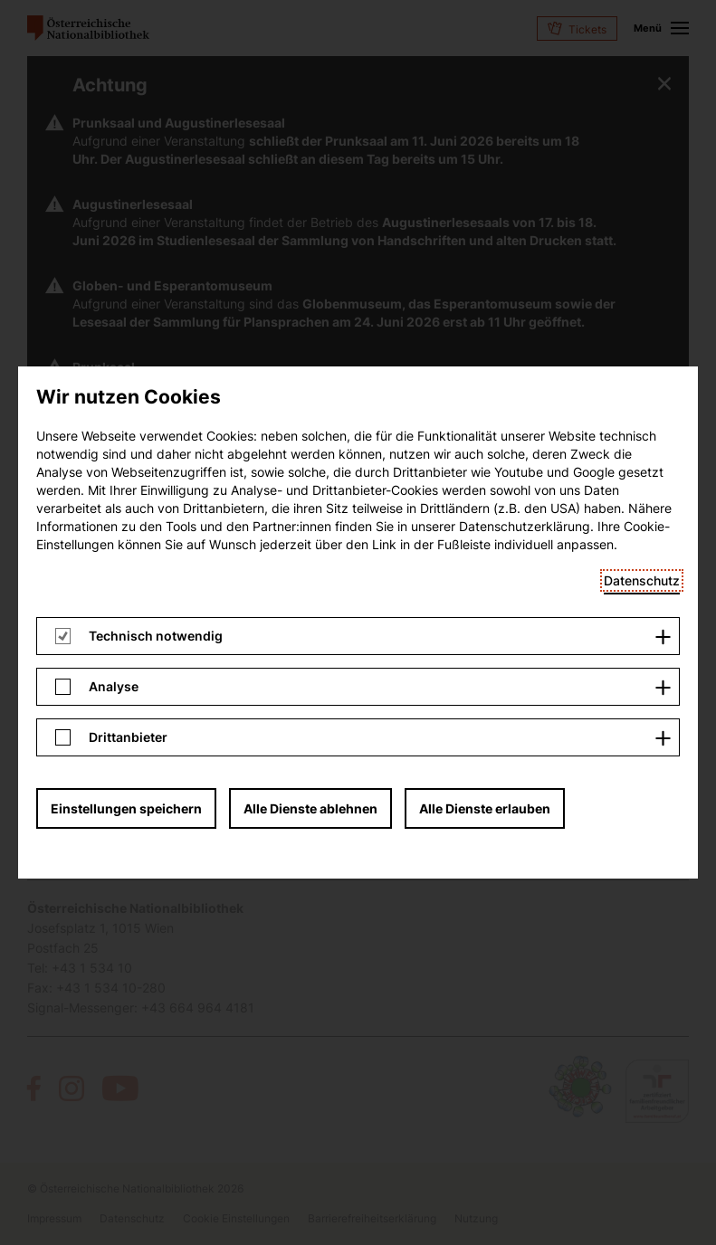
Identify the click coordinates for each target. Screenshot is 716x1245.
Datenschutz (642, 58)
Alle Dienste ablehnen (310, 286)
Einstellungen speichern (126, 286)
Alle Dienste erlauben (484, 286)
